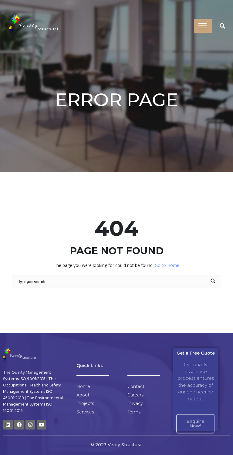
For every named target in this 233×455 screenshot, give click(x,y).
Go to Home (167, 265)
